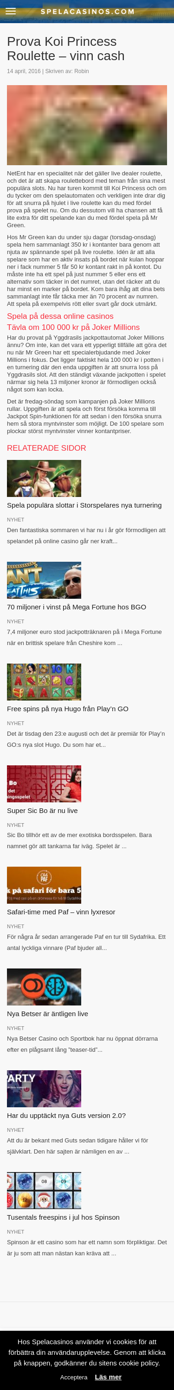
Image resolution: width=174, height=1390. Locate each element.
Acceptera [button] (74, 1377)
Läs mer (108, 1377)
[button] (11, 11)
